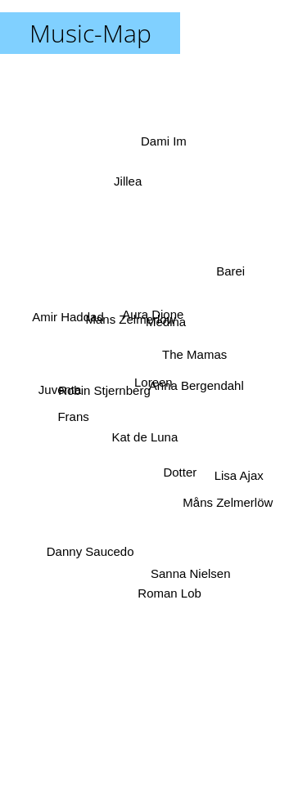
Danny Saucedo (90, 548)
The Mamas (191, 353)
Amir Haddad (68, 320)
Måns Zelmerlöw (225, 500)
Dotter (178, 472)
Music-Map (90, 33)
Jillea (129, 193)
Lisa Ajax (239, 470)
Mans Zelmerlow (131, 320)
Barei (229, 275)
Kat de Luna (144, 435)
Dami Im (164, 139)
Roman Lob (171, 589)
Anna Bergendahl (194, 385)
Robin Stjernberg (106, 385)
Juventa (65, 390)
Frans (75, 413)
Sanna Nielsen (189, 568)
